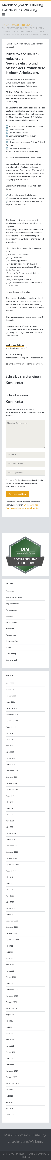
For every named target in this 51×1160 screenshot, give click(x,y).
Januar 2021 (10, 1058)
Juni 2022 (9, 952)
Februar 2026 (11, 696)
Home (5, 25)
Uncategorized (11, 660)
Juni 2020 (9, 1096)
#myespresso (11, 635)
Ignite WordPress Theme (17, 1153)
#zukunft (9, 647)
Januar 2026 (10, 702)
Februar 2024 (11, 833)
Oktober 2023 (11, 858)
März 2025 (10, 752)
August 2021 (11, 1015)
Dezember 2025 (12, 708)
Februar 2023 (11, 908)
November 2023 (12, 852)
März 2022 (10, 971)
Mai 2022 (9, 958)
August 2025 (11, 727)
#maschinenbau (22, 25)
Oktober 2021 (11, 1002)
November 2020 (12, 1071)
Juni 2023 (9, 883)
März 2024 (10, 827)
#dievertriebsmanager (14, 597)
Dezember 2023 (12, 846)
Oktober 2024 (11, 783)
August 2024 (11, 796)
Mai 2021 (9, 1033)
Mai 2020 (9, 1102)
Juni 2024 (9, 808)
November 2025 (12, 715)
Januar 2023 (10, 915)
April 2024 (10, 821)
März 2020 (10, 1115)
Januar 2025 (10, 764)
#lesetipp (9, 616)
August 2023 (11, 871)
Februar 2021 (11, 1052)
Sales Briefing (11, 654)
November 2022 (12, 927)
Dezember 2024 (12, 771)
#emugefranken (17, 364)
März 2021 (10, 1046)
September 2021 (12, 1008)
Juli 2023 (9, 877)
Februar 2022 (11, 977)
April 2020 (10, 1108)
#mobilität (10, 629)
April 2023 (10, 896)
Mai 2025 (9, 739)
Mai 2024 (9, 815)
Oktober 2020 (11, 1077)
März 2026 (10, 689)
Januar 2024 (10, 839)
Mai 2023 (9, 890)
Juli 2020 (9, 1090)
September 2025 (12, 721)
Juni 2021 (9, 1027)
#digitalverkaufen (12, 604)
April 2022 (10, 965)
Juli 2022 (9, 946)
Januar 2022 (10, 983)
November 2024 (12, 777)
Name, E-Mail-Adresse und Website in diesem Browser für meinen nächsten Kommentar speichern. (24, 483)
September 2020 (12, 1083)
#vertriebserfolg (12, 641)
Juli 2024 (9, 802)
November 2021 (12, 996)
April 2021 (10, 1040)
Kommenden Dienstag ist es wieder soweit (24, 357)
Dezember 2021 (12, 990)
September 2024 (12, 790)
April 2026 (10, 683)
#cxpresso (10, 591)
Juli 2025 (9, 733)
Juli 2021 (9, 1021)
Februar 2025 (11, 758)
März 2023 (10, 902)
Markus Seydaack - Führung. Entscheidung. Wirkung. (23, 7)
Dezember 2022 (12, 921)
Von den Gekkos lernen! (16, 348)
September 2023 (12, 865)
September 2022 (12, 940)
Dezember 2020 (12, 1065)
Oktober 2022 (11, 933)
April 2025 (10, 746)
